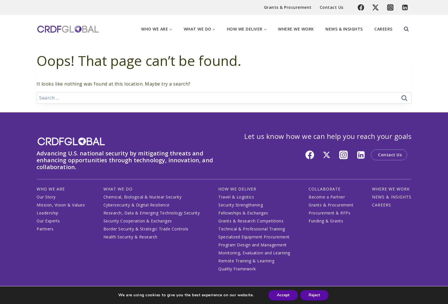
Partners (45, 229)
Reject (314, 295)
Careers (383, 29)
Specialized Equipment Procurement (254, 237)
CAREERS (381, 205)
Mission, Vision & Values (61, 205)
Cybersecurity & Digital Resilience (136, 205)
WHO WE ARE (51, 189)
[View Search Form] (406, 29)
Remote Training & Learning (246, 261)
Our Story (46, 197)
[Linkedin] (405, 7)
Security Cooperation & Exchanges (137, 221)
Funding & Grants (326, 221)
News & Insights (344, 29)
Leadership (47, 213)
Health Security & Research (130, 237)
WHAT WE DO (118, 189)
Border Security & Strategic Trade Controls (146, 229)
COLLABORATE (325, 189)
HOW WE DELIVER (237, 189)
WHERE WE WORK (391, 189)
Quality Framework (237, 268)
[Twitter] (375, 7)
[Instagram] (390, 7)
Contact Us (331, 7)
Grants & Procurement (288, 7)
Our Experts (48, 221)
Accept (283, 295)
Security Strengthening (240, 205)
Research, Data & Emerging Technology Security (151, 213)
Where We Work (296, 29)
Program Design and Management (252, 245)
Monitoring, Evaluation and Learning (254, 253)
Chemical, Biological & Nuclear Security (142, 197)
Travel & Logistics (236, 197)
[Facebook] (361, 7)
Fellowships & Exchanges (243, 213)
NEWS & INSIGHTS (391, 197)
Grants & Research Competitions (250, 221)
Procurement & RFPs (329, 213)
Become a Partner (327, 197)
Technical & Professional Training (251, 229)
